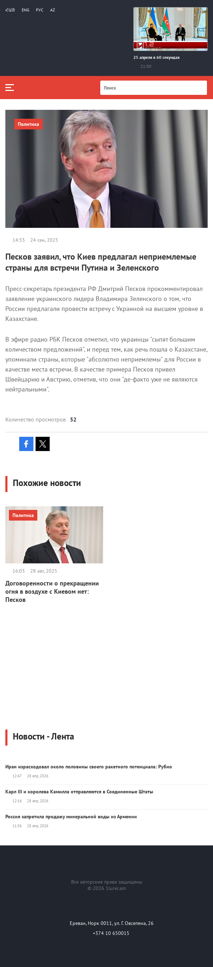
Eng (25, 9)
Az (52, 9)
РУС (39, 9)
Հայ (10, 9)
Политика (28, 124)
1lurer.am (116, 888)
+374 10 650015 (111, 933)
